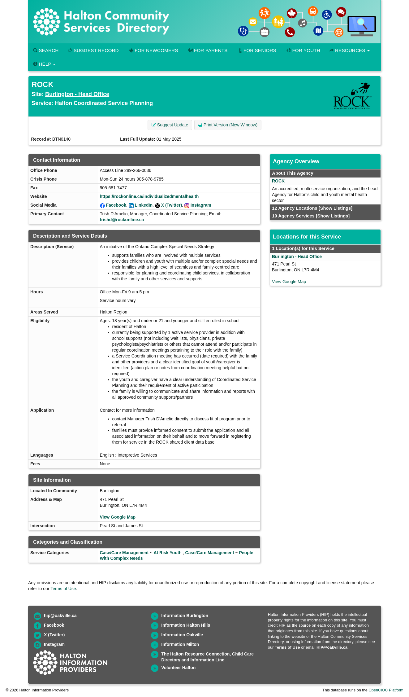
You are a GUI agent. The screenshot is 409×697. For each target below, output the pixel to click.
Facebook (116, 205)
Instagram (201, 205)
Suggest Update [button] (170, 124)
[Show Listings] (335, 208)
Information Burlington (184, 615)
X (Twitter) (171, 205)
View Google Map (118, 517)
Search (45, 50)
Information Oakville (182, 634)
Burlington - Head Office (77, 94)
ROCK (43, 84)
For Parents (207, 50)
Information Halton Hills (185, 625)
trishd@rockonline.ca (122, 219)
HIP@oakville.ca (331, 647)
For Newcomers (153, 50)
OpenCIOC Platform (385, 690)
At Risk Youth (167, 552)
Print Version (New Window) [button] (227, 124)
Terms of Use (63, 588)
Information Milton (180, 644)
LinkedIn (144, 205)
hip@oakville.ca (60, 615)
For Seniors (256, 50)
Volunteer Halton (178, 667)
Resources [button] (349, 50)
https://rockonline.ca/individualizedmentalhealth (149, 196)
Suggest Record (93, 50)
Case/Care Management (124, 552)
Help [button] (44, 64)
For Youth (303, 50)
